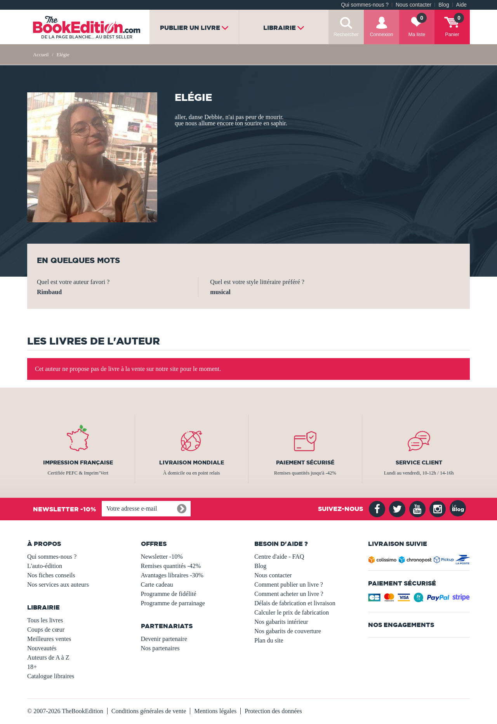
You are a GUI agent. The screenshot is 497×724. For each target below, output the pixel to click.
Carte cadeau (157, 584)
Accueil (41, 54)
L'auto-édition (44, 566)
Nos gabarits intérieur (281, 621)
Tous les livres (45, 620)
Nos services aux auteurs (58, 584)
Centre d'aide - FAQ (279, 556)
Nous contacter (413, 5)
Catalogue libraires (50, 676)
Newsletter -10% (162, 556)
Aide (461, 5)
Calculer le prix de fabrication (291, 612)
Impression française (78, 462)
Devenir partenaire (164, 639)
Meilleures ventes (49, 639)
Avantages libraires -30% (172, 575)
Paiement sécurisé (305, 462)
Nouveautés (42, 648)
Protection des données (273, 711)
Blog (443, 5)
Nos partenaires (160, 648)
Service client (419, 462)
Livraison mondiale (191, 462)
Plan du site (268, 640)
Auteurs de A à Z (48, 657)
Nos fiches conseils (51, 575)
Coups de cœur (45, 629)
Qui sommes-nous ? (365, 5)
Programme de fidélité (168, 594)
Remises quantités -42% (171, 566)
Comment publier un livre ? (288, 584)
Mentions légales (215, 711)
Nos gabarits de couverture (287, 631)
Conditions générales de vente (148, 711)
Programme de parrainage (173, 603)
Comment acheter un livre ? (288, 594)
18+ (32, 666)
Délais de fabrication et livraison (294, 603)
